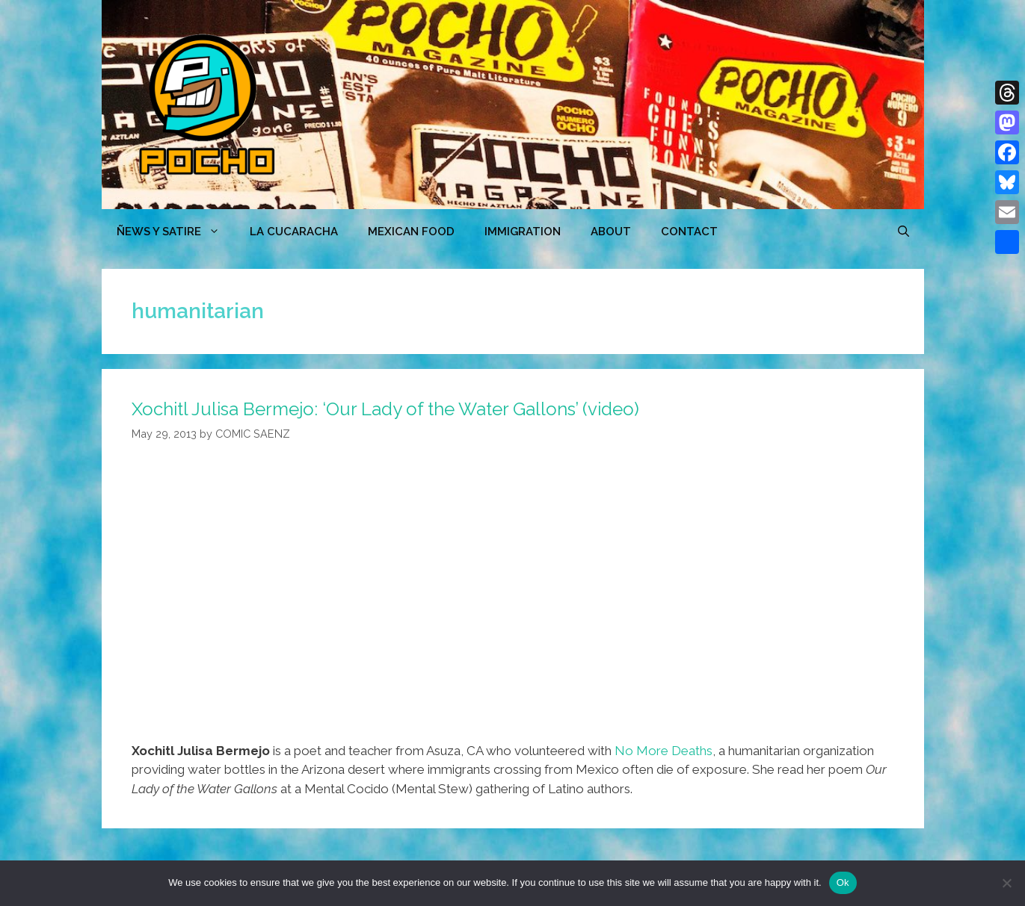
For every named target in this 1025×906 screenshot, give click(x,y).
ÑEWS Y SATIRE (176, 231)
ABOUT (611, 231)
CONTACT (689, 231)
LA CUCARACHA (294, 231)
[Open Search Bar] (903, 231)
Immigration (522, 231)
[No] (1006, 882)
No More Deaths (663, 750)
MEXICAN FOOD (411, 231)
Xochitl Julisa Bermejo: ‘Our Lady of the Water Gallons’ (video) (385, 409)
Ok (843, 882)
